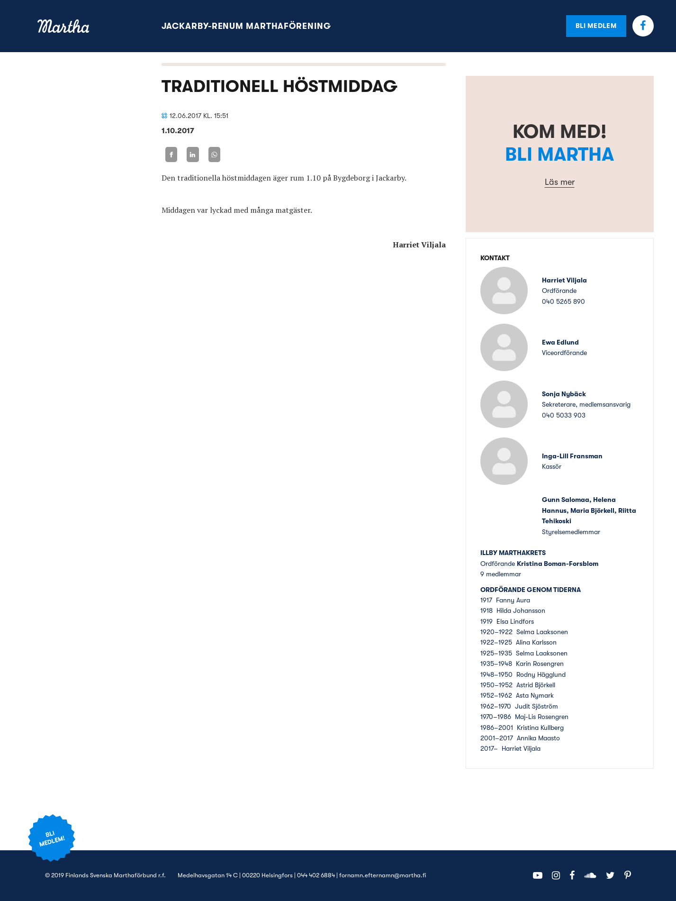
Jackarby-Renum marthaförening (246, 26)
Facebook (643, 25)
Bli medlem (596, 25)
